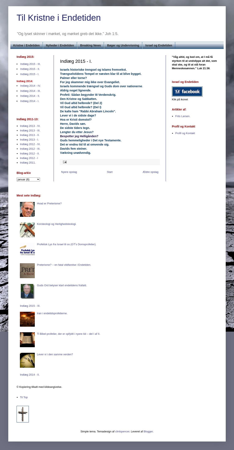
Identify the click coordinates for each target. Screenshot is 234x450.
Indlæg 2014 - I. (29, 101)
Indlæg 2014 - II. (30, 95)
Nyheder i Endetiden (60, 45)
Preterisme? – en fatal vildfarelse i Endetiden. (64, 264)
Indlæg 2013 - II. (30, 135)
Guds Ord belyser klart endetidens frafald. (62, 285)
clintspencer (122, 431)
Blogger (148, 431)
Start (109, 171)
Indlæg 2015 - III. (30, 63)
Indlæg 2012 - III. (30, 148)
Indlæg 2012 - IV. (30, 144)
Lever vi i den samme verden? (55, 354)
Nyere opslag (69, 171)
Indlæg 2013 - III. (30, 130)
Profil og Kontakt (185, 133)
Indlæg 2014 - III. (30, 90)
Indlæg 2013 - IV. (30, 125)
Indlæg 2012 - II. (30, 153)
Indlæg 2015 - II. (30, 68)
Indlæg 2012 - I (29, 158)
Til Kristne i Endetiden (59, 18)
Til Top (24, 397)
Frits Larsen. (182, 116)
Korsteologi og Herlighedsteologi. (56, 224)
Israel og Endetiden (158, 45)
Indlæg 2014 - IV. (30, 85)
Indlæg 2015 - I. (29, 74)
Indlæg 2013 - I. (29, 139)
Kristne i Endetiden (26, 45)
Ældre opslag (150, 171)
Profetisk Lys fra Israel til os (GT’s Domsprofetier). (66, 244)
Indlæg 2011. (28, 162)
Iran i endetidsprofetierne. (52, 313)
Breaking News (90, 45)
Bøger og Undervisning (123, 45)
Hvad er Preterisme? (49, 203)
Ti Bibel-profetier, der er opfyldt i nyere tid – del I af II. (68, 333)
